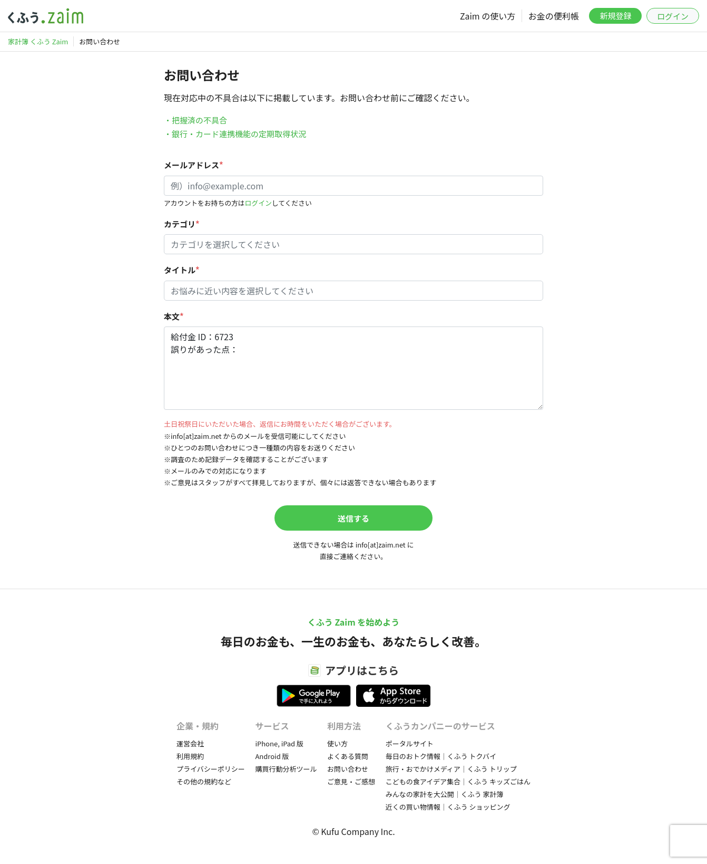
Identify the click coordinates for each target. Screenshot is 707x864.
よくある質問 (347, 756)
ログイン (673, 16)
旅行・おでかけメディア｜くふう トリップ (451, 769)
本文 (174, 316)
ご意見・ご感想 (351, 781)
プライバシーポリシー (210, 769)
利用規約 (190, 756)
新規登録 (615, 15)
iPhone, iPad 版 (279, 743)
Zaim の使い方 (487, 15)
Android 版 (272, 756)
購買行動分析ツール (286, 769)
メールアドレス (193, 164)
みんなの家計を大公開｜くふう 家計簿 (445, 794)
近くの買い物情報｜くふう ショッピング (448, 807)
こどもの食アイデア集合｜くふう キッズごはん (458, 781)
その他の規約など (203, 781)
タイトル (182, 269)
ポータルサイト (410, 743)
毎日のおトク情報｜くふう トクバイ (441, 756)
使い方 (337, 743)
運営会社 (190, 743)
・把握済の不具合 (195, 120)
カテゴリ (182, 223)
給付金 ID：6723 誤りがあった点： (353, 368)
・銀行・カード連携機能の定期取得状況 (235, 133)
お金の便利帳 (553, 15)
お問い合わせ (347, 769)
